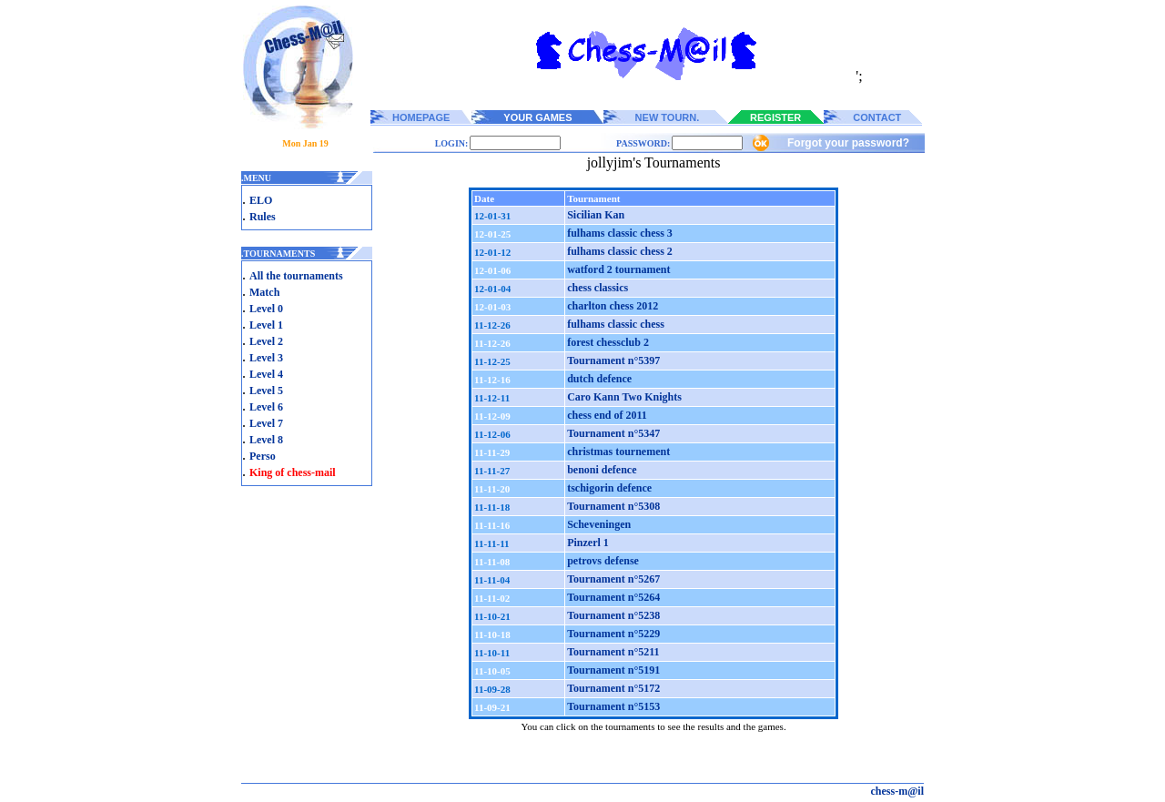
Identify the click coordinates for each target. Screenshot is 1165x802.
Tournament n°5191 (613, 670)
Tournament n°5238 (613, 615)
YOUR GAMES (537, 117)
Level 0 (266, 308)
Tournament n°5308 (613, 506)
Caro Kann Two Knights (624, 397)
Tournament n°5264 (613, 597)
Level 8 (266, 439)
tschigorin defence (609, 488)
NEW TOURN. (667, 117)
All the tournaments (296, 275)
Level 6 (266, 407)
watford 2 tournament (618, 269)
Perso (262, 456)
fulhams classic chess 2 (620, 251)
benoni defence (601, 469)
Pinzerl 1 (588, 542)
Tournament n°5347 (613, 433)
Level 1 (266, 325)
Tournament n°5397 (613, 360)
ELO (260, 200)
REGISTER (775, 117)
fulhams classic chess (615, 324)
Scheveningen (599, 524)
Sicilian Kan (595, 214)
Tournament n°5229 (613, 633)
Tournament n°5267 (613, 579)
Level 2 (266, 341)
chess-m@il (898, 791)
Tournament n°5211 (613, 651)
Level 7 (266, 423)
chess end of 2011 (607, 415)
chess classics (597, 287)
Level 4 (266, 374)
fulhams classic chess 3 (620, 233)
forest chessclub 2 (608, 342)
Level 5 (266, 390)
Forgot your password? (848, 143)
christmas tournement (618, 451)
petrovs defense (603, 560)
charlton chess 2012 (612, 305)
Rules (262, 216)
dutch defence (599, 378)
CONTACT (877, 117)
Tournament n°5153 (613, 706)
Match (264, 292)
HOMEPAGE (421, 117)
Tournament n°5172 (613, 688)
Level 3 (266, 357)
